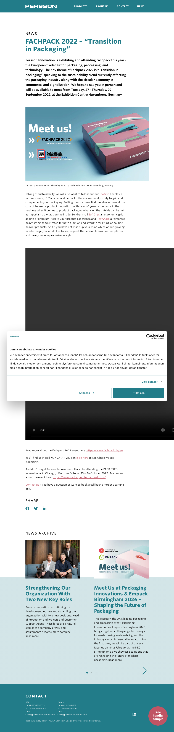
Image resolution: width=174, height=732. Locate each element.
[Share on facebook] (29, 508)
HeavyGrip (103, 218)
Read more (32, 635)
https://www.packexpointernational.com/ (79, 477)
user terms (95, 721)
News (140, 6)
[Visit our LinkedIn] (134, 714)
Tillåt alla (138, 392)
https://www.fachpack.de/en (104, 450)
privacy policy (40, 721)
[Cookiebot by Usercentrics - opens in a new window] (148, 336)
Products (80, 6)
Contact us (32, 484)
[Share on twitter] (38, 508)
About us (102, 6)
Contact (123, 6)
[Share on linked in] (47, 508)
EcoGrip (104, 194)
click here (82, 457)
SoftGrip (94, 214)
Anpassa (86, 392)
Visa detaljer (149, 381)
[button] (144, 671)
